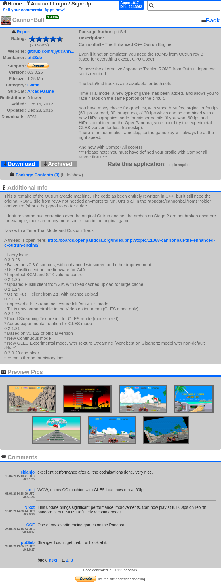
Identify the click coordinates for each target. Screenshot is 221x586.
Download (19, 164)
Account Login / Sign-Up (58, 4)
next (53, 560)
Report (24, 31)
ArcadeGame (40, 91)
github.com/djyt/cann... (50, 51)
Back (210, 20)
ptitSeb (34, 57)
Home (12, 4)
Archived (58, 164)
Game (33, 84)
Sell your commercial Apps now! (34, 9)
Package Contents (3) (38, 174)
